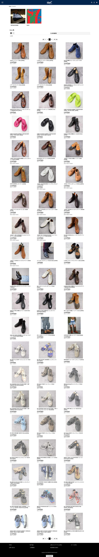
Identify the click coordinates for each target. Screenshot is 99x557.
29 (54, 39)
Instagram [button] (49, 556)
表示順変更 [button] (54, 33)
